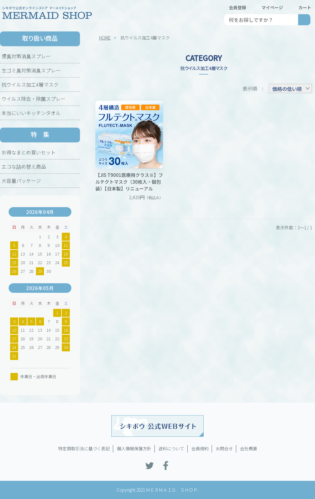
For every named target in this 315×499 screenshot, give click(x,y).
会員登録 (237, 7)
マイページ (272, 7)
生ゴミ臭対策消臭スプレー (31, 70)
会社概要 (248, 448)
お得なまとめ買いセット (29, 152)
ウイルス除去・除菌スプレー (34, 98)
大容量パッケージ (21, 180)
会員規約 (200, 448)
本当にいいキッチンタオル (31, 113)
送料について (171, 448)
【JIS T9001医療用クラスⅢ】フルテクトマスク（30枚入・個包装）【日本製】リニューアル (129, 182)
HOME (105, 38)
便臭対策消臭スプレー (26, 56)
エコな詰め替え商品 (24, 166)
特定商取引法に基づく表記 (84, 448)
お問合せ (224, 448)
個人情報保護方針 (134, 448)
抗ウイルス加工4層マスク (30, 84)
